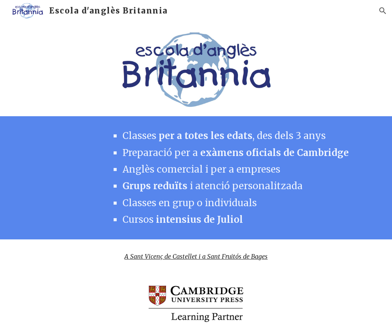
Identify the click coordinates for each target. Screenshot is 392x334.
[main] (240, 177)
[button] (383, 11)
